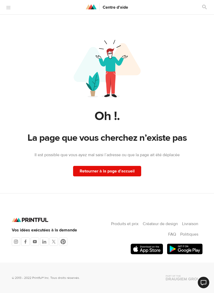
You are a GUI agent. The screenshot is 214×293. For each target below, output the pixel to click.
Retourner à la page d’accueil (107, 171)
